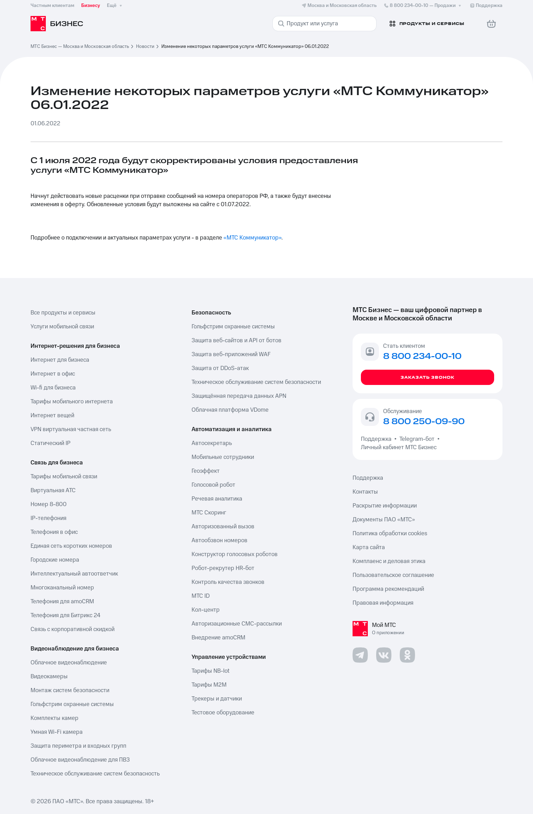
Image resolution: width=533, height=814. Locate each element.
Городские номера (55, 560)
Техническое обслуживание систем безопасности (256, 382)
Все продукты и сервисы (63, 313)
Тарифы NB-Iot (210, 671)
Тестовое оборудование (223, 712)
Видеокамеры (49, 676)
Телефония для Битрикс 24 (65, 615)
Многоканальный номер (62, 588)
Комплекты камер (54, 718)
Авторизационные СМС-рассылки (237, 624)
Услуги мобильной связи (62, 326)
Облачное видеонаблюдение (69, 662)
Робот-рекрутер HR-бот (223, 568)
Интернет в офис (53, 374)
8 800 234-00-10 (423, 5)
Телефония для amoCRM (62, 601)
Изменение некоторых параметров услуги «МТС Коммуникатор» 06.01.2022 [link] (245, 46)
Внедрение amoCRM (218, 637)
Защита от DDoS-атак (220, 368)
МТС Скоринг (209, 513)
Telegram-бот (416, 439)
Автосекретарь (212, 443)
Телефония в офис (54, 532)
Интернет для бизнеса (60, 360)
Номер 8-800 (49, 504)
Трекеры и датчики (217, 699)
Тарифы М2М (209, 685)
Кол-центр (206, 610)
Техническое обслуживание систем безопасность (95, 774)
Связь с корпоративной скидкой (73, 629)
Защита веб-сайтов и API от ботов (236, 340)
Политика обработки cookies (390, 533)
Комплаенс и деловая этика (389, 561)
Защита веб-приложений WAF (231, 354)
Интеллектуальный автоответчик (74, 574)
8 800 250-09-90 (424, 422)
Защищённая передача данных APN (239, 396)
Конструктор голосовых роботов (235, 554)
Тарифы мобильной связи (64, 476)
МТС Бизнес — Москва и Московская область (80, 46)
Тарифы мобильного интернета (72, 401)
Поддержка (377, 439)
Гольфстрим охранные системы (72, 704)
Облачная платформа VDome (230, 410)
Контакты (365, 492)
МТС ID (201, 596)
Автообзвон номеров (219, 540)
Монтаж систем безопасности (70, 690)
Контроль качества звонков (228, 582)
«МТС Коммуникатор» (252, 238)
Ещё (115, 5)
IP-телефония (48, 518)
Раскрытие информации (385, 506)
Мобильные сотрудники (223, 457)
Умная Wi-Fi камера (57, 732)
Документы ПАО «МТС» (384, 519)
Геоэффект (206, 471)
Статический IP (50, 443)
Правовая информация (383, 603)
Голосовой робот (213, 485)
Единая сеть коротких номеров (71, 546)
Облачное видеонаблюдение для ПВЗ (80, 760)
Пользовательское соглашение (393, 575)
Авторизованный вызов (223, 526)
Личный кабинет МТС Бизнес (399, 447)
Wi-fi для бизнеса (53, 388)
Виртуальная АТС (53, 490)
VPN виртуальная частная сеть (71, 429)
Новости (145, 46)
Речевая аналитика (217, 499)
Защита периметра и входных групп (78, 746)
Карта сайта (369, 547)
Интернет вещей (52, 415)
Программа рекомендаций (388, 589)
